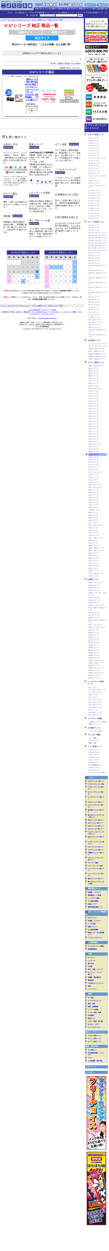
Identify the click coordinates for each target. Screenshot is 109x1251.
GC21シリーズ (93, 750)
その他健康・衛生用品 (95, 1061)
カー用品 (91, 998)
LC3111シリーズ (94, 183)
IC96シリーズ (93, 505)
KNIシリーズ (93, 540)
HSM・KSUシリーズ (95, 366)
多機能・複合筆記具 (94, 977)
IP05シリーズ (93, 520)
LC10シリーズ (93, 145)
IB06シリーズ (93, 371)
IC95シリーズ (93, 502)
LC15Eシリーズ (94, 163)
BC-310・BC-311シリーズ (97, 233)
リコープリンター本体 (95, 866)
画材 (89, 986)
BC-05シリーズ (93, 228)
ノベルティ (90, 1072)
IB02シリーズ (93, 368)
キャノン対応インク (95, 222)
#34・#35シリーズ (94, 702)
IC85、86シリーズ (94, 487)
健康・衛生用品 (91, 1046)
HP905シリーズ (93, 655)
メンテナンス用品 (94, 718)
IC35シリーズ (93, 419)
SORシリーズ (93, 568)
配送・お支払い (16, 312)
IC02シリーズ (93, 381)
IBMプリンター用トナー (96, 826)
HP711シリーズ (93, 642)
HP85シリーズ (93, 650)
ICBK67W (19, 76)
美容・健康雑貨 (93, 1006)
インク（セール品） (95, 731)
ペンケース (91, 960)
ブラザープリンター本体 (96, 784)
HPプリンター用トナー (95, 823)
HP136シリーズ (93, 600)
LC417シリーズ (93, 211)
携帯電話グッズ (94, 888)
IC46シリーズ (93, 426)
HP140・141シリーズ (95, 605)
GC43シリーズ (93, 770)
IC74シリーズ (93, 465)
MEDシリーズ (93, 545)
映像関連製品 (92, 949)
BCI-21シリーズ (94, 260)
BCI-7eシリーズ (94, 304)
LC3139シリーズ (94, 198)
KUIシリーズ (93, 543)
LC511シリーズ (93, 213)
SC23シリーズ (93, 566)
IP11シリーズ (93, 523)
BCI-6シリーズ (93, 302)
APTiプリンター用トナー (96, 781)
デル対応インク (93, 340)
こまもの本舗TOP (34, 310)
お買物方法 (5, 312)
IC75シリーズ (93, 467)
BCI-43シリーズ (94, 299)
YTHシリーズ (93, 576)
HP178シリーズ (93, 615)
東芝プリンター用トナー (96, 879)
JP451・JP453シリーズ (96, 351)
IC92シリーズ (93, 497)
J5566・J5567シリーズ (96, 349)
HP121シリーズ (93, 588)
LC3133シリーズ (94, 193)
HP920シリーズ (93, 658)
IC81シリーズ (93, 480)
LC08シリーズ (93, 140)
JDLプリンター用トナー (96, 829)
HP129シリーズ (93, 590)
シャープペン (92, 989)
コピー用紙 (92, 738)
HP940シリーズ (93, 665)
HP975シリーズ (93, 675)
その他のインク (93, 728)
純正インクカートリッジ (95, 1032)
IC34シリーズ (93, 416)
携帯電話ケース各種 (94, 895)
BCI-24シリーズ (94, 263)
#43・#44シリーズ (94, 705)
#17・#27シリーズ (94, 692)
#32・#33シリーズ (94, 700)
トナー (78, 13)
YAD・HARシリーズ (95, 573)
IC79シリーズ (93, 475)
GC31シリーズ (93, 755)
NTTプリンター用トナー (96, 850)
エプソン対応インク (95, 362)
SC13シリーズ (93, 563)
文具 (90, 954)
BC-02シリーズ (93, 225)
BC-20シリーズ (93, 230)
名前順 (67, 63)
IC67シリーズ (93, 455)
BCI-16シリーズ (94, 255)
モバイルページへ (48, 314)
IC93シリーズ (93, 500)
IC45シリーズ (93, 424)
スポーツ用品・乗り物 (95, 1021)
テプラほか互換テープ (93, 13)
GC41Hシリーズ (94, 762)
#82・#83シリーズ (94, 715)
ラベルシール (93, 740)
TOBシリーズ (93, 571)
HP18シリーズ (93, 617)
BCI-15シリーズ (94, 253)
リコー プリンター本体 (96, 772)
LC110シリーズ (93, 151)
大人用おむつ (21, 13)
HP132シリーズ (93, 597)
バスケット (46, 310)
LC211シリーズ (93, 171)
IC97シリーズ (93, 508)
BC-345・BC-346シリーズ (97, 238)
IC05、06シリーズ (94, 388)
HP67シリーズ (93, 640)
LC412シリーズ (93, 203)
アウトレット (90, 1067)
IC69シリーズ (93, 457)
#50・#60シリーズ (94, 707)
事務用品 (91, 980)
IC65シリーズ (93, 449)
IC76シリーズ (93, 470)
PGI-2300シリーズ (94, 322)
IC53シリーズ (93, 434)
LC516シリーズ (93, 218)
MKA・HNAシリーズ (96, 550)
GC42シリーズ (93, 767)
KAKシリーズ (93, 533)
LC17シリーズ (93, 168)
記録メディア (92, 904)
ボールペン (91, 958)
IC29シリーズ (93, 406)
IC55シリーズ (93, 436)
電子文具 (91, 963)
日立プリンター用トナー (96, 820)
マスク (10, 13)
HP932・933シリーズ (95, 660)
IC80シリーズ (93, 477)
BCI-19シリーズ (94, 258)
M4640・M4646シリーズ (97, 354)
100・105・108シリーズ (96, 689)
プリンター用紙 (93, 735)
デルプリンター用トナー (96, 802)
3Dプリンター (92, 918)
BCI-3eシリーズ (94, 297)
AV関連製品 (93, 942)
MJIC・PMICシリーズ (96, 548)
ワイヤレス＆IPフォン (95, 937)
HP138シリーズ (93, 602)
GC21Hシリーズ (94, 752)
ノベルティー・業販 (69, 312)
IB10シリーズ (93, 378)
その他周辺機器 (93, 901)
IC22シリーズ (93, 398)
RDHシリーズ (93, 558)
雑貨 (90, 994)
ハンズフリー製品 (94, 898)
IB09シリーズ (93, 376)
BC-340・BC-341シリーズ (97, 235)
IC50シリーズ (93, 431)
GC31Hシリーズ (94, 757)
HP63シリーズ (93, 635)
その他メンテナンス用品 (97, 722)
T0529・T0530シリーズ (96, 359)
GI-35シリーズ (93, 312)
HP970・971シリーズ (95, 673)
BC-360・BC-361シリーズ (97, 240)
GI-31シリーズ (93, 309)
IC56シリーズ (93, 439)
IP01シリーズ (93, 513)
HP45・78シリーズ (95, 625)
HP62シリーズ (93, 632)
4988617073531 (33, 76)
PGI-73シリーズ (94, 327)
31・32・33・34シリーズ (97, 346)
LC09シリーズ (93, 143)
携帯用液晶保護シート (95, 907)
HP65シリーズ (93, 637)
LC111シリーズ (93, 153)
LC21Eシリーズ (94, 180)
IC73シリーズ (93, 462)
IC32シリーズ (93, 411)
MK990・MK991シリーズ (97, 356)
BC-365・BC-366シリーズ (97, 243)
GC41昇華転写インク (96, 765)
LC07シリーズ (93, 138)
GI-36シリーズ (93, 315)
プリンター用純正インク (63, 13)
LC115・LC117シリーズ (96, 158)
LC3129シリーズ (94, 190)
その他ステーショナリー (96, 983)
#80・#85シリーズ (94, 712)
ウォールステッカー (94, 1027)
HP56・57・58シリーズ (96, 627)
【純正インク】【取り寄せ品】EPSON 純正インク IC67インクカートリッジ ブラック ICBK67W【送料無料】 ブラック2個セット (32, 89)
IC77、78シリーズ (94, 472)
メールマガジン (62, 223)
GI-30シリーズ (93, 307)
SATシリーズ (93, 561)
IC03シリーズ (93, 383)
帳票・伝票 (92, 743)
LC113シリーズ (93, 156)
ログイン (90, 24)
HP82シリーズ (93, 645)
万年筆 (90, 966)
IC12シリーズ (93, 391)
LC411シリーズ (93, 201)
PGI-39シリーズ (94, 325)
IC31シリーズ (93, 409)
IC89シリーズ (93, 490)
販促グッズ (91, 1018)
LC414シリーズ (93, 206)
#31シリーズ (92, 697)
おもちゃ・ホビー (94, 1024)
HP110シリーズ (93, 585)
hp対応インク (93, 579)
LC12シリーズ (93, 161)
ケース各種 (91, 924)
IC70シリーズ (93, 459)
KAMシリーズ (93, 535)
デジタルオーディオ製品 (96, 946)
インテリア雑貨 (93, 1009)
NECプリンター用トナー (96, 847)
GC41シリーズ (93, 760)
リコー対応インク (94, 747)
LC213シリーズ (93, 173)
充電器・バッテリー (94, 892)
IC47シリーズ (93, 429)
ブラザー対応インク (95, 135)
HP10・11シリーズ (95, 583)
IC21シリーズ (93, 396)
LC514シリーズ (93, 216)
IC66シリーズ (93, 452)
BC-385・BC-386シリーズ (97, 245)
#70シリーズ (92, 710)
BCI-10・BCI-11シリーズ (97, 250)
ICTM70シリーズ (94, 510)
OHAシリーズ (93, 555)
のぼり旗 (34, 15)
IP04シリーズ (93, 518)
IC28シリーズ (93, 404)
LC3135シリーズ (94, 195)
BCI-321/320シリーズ (95, 270)
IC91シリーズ (93, 495)
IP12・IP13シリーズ (95, 525)
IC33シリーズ (93, 414)
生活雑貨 (91, 1015)
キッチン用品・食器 (94, 1012)
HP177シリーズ (93, 612)
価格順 (60, 63)
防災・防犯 (91, 1004)
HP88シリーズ (93, 653)
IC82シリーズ (93, 482)
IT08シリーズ (93, 528)
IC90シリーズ (93, 492)
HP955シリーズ (93, 670)
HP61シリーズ (93, 630)
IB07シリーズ (93, 373)
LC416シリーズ (93, 208)
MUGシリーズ (93, 553)
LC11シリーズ (93, 148)
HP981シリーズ (93, 678)
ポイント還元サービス (39, 312)
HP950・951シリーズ (95, 668)
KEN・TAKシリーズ (95, 538)
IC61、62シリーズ (94, 444)
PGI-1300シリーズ (94, 320)
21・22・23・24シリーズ (97, 344)
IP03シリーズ (93, 515)
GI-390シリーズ (94, 317)
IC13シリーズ (93, 393)
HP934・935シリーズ (95, 663)
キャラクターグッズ (94, 1001)
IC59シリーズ (93, 441)
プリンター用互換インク (39, 13)
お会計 (53, 310)
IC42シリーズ (93, 421)
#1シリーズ (92, 687)
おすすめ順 (75, 63)
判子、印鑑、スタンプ (95, 969)
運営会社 (27, 312)
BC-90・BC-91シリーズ (96, 248)
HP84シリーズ (93, 648)
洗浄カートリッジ (94, 724)
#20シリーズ (92, 695)
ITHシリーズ (93, 530)
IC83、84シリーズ (94, 485)
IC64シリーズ (93, 447)
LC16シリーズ (93, 166)
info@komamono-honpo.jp (47, 318)
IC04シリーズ (93, 386)
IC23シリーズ (93, 401)
